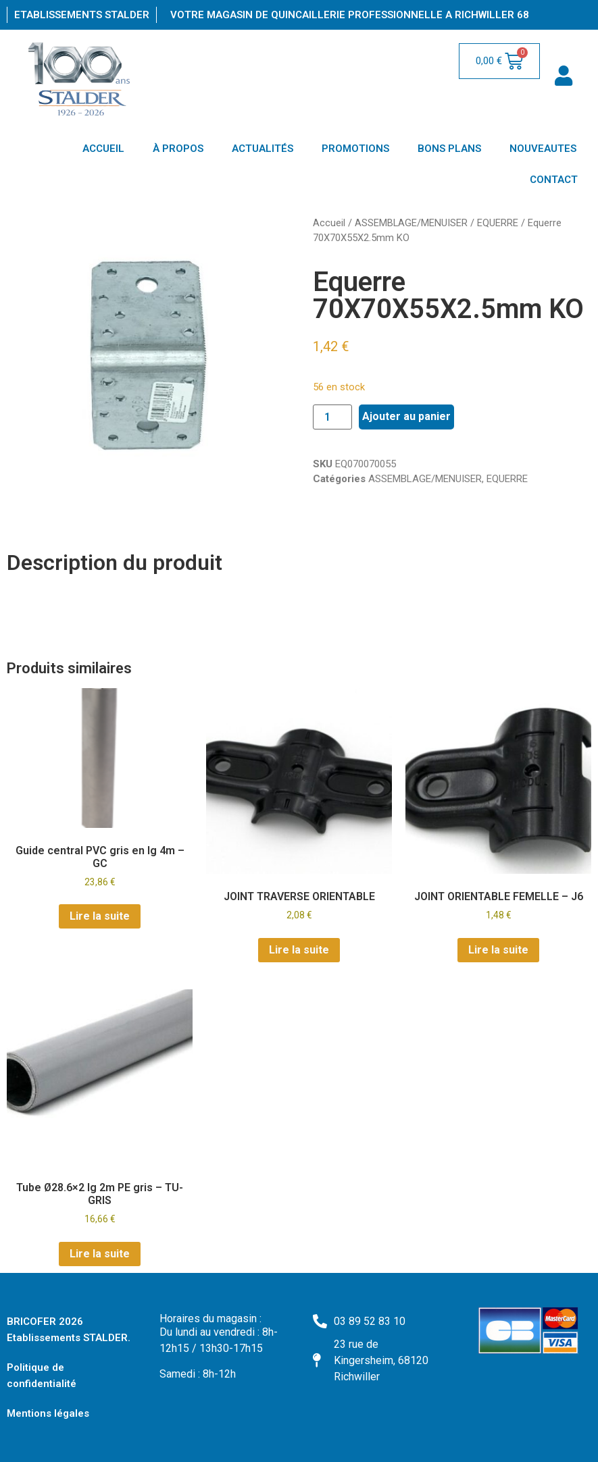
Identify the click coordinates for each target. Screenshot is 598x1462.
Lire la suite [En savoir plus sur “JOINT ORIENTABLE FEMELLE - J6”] (498, 949)
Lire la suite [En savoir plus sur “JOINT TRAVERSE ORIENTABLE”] (299, 949)
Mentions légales (48, 1413)
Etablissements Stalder (81, 15)
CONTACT (554, 180)
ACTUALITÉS (262, 148)
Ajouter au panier (406, 416)
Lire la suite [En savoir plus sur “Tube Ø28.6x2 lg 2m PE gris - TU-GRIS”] (100, 1253)
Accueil (329, 223)
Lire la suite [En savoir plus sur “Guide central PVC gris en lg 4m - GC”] (100, 916)
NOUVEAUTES (542, 148)
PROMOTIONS (355, 148)
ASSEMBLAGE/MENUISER (411, 223)
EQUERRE (497, 223)
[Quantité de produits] (332, 416)
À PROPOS (178, 148)
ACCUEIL (103, 148)
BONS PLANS (449, 148)
